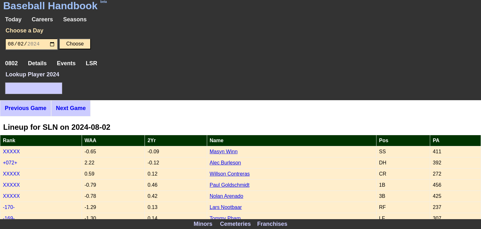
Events (66, 63)
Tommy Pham (225, 218)
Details (37, 63)
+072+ (10, 162)
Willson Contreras (230, 174)
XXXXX (11, 151)
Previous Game (25, 108)
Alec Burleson (225, 162)
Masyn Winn (224, 151)
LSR (91, 63)
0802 (11, 63)
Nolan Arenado (226, 196)
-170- (9, 207)
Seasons (75, 19)
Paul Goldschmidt (229, 185)
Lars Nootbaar (226, 207)
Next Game (71, 108)
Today (13, 19)
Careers (42, 19)
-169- (9, 218)
